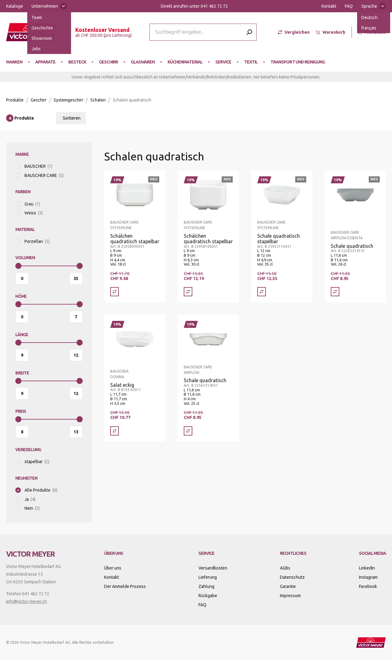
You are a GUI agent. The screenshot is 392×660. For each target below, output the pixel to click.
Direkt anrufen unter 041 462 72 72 (194, 6)
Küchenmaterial (185, 61)
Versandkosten (212, 568)
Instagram (368, 577)
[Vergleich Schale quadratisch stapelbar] (261, 291)
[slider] (18, 266)
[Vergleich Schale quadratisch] (335, 291)
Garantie (288, 586)
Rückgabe (207, 595)
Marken (14, 61)
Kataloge (14, 6)
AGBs (285, 568)
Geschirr (108, 61)
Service (223, 61)
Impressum (290, 595)
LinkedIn (367, 568)
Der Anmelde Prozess (125, 586)
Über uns (112, 568)
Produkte (15, 100)
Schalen (98, 100)
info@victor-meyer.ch (26, 601)
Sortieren (72, 118)
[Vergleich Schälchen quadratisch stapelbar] (114, 291)
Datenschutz (292, 577)
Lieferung (207, 577)
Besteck (77, 61)
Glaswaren (143, 61)
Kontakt (329, 6)
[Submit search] (249, 32)
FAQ (349, 6)
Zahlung (206, 586)
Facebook (368, 586)
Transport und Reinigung (297, 61)
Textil (251, 61)
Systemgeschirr (68, 100)
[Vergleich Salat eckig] (114, 431)
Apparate (45, 61)
